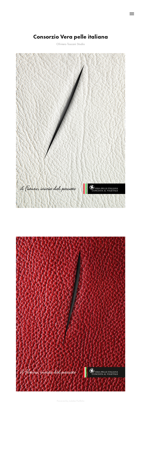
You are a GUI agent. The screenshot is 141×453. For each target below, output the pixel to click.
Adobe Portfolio (76, 400)
